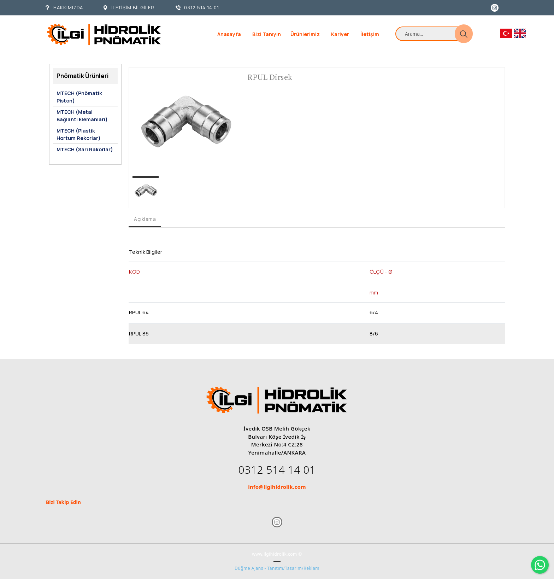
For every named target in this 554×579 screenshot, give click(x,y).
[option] (184, 123)
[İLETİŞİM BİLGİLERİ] (129, 7)
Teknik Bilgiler (146, 251)
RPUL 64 (139, 312)
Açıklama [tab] (145, 219)
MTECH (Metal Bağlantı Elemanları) (82, 116)
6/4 (374, 312)
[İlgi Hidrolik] (104, 34)
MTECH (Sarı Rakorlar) (85, 149)
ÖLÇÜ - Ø (381, 271)
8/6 (374, 333)
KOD (134, 271)
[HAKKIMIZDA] (64, 7)
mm (374, 292)
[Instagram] (494, 7)
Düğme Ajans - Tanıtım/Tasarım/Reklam (277, 568)
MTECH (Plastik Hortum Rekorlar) (79, 134)
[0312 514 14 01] (197, 7)
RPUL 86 (139, 333)
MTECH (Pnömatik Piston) (79, 97)
